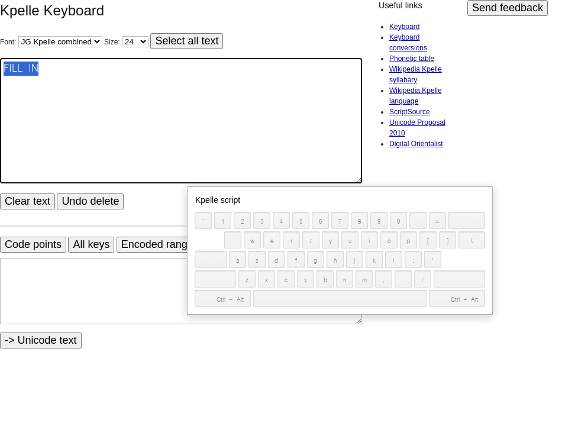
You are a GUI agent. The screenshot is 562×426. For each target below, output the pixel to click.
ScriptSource (409, 112)
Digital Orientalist (416, 144)
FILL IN (181, 120)
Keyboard (404, 26)
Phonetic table (411, 58)
